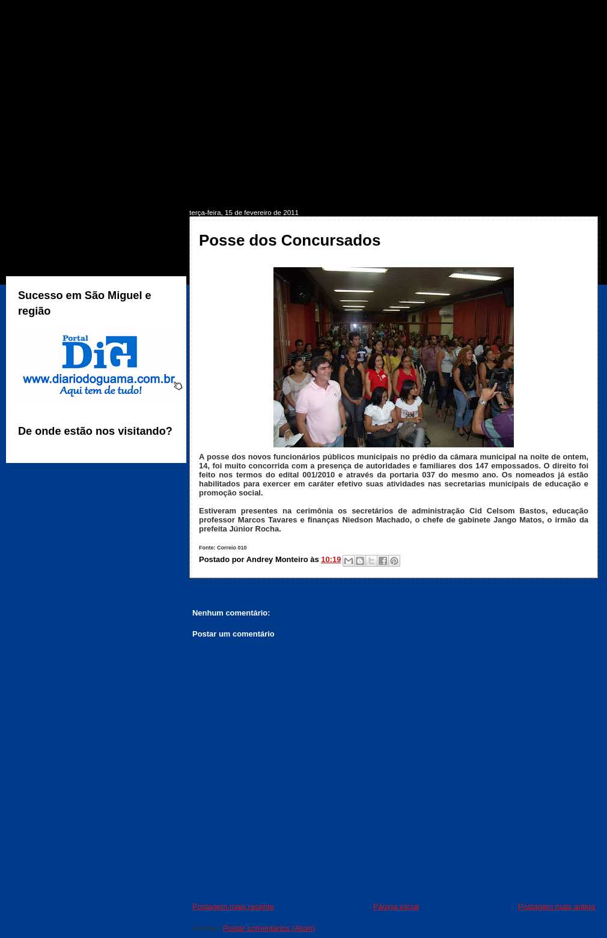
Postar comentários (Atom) (268, 928)
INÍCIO (41, 190)
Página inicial (396, 906)
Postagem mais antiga (556, 906)
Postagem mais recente (233, 906)
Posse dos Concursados (289, 240)
